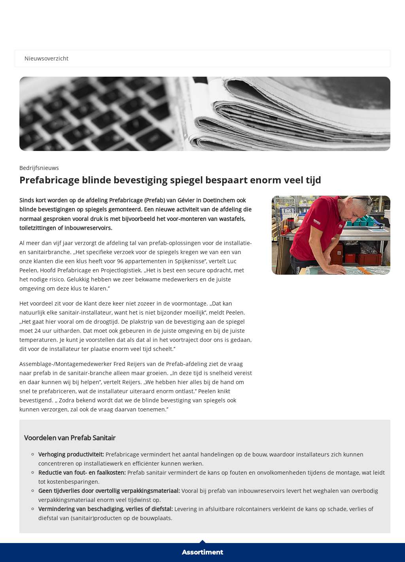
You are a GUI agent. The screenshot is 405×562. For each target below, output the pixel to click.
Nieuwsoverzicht (46, 58)
